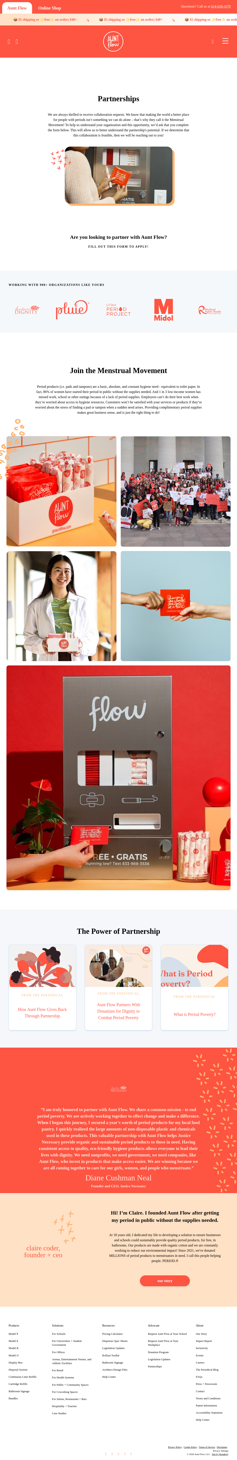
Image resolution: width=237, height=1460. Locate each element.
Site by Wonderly (220, 1454)
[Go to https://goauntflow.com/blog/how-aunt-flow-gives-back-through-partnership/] (42, 987)
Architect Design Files (114, 1369)
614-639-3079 (221, 6)
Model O (14, 1355)
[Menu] (225, 41)
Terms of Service (207, 1447)
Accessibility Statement (209, 1412)
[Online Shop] (49, 8)
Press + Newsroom (206, 1384)
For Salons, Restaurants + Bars (69, 1399)
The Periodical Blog (207, 1369)
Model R (14, 1348)
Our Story (201, 1333)
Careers (200, 1362)
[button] (105, 1454)
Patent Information (206, 1405)
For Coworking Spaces (65, 1391)
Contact (200, 1391)
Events (199, 1355)
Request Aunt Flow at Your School (167, 1333)
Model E (13, 1341)
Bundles (13, 1398)
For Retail (57, 1370)
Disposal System (18, 1369)
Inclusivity (202, 1348)
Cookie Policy (190, 1447)
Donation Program (158, 1352)
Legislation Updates (113, 1348)
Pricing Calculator (112, 1333)
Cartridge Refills (18, 1384)
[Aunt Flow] (17, 8)
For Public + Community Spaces (70, 1384)
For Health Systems (63, 1377)
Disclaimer (222, 1447)
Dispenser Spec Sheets (115, 1341)
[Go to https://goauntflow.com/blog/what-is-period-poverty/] (194, 987)
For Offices (58, 1352)
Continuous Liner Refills (22, 1376)
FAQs (199, 1376)
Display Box (16, 1362)
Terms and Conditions (208, 1398)
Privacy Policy (175, 1447)
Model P (13, 1333)
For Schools (58, 1333)
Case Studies (59, 1413)
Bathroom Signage (19, 1391)
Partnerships (155, 1366)
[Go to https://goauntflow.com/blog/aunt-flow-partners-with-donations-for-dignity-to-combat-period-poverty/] (118, 987)
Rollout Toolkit (110, 1355)
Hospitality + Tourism (64, 1406)
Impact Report (204, 1341)
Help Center (109, 1376)
